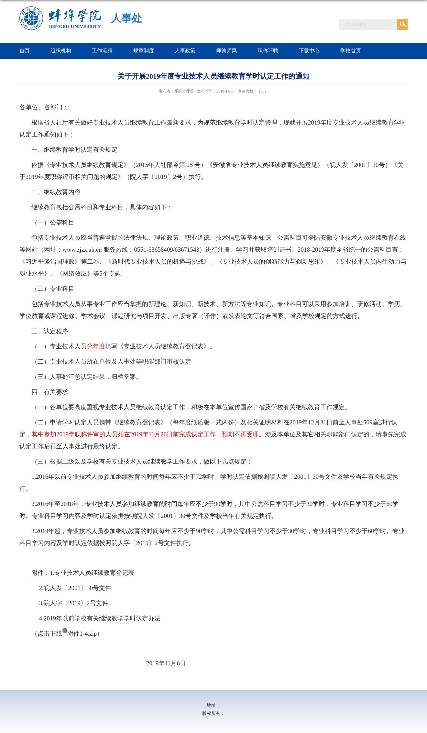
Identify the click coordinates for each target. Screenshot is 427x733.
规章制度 (143, 50)
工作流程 (102, 50)
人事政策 (185, 50)
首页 (24, 50)
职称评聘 (267, 50)
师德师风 (226, 50)
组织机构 (60, 50)
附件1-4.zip (82, 633)
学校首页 (350, 50)
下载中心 (309, 50)
